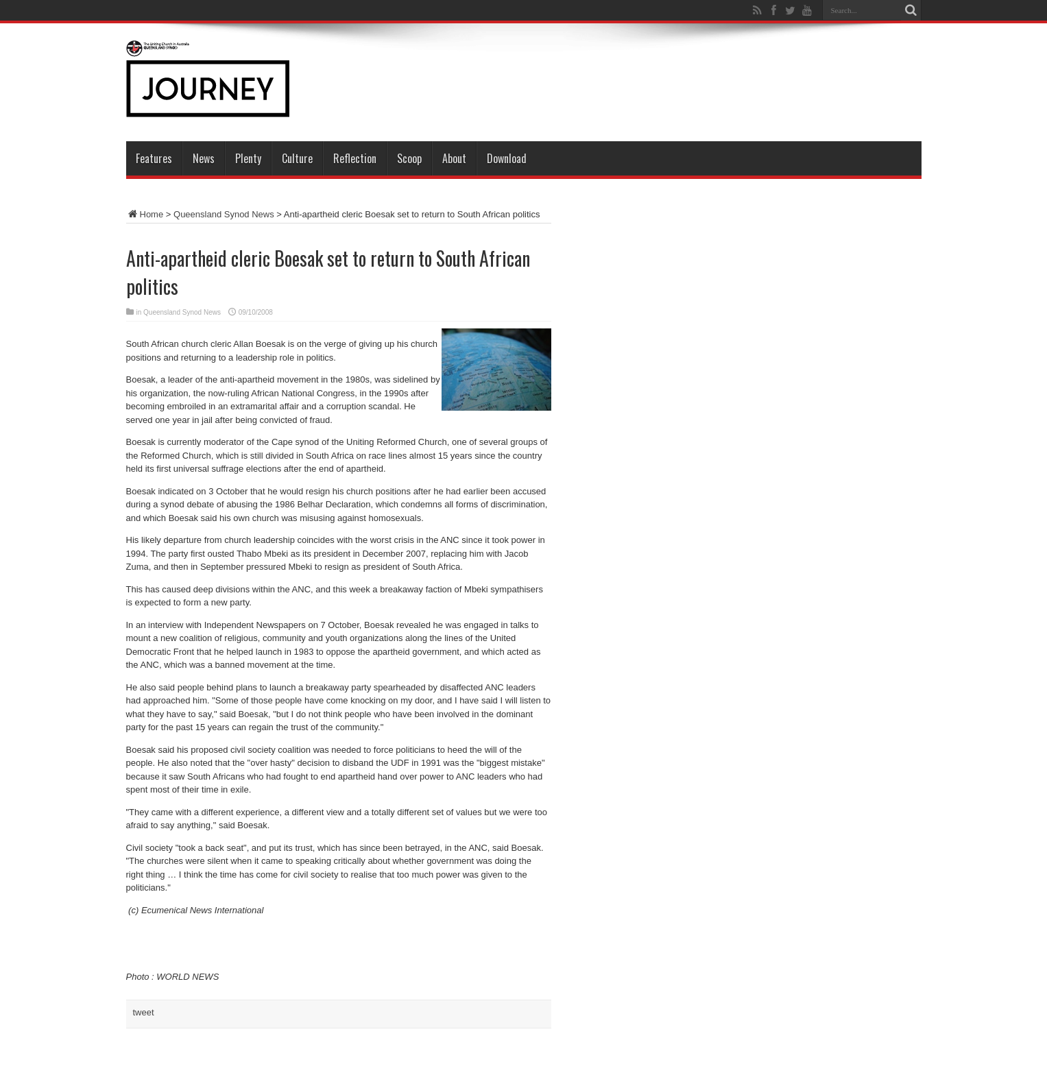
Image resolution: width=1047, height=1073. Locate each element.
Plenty (248, 158)
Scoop (409, 158)
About (454, 158)
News (204, 158)
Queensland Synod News (223, 214)
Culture (297, 158)
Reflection (354, 158)
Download (507, 158)
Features (154, 158)
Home (145, 214)
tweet (143, 1012)
